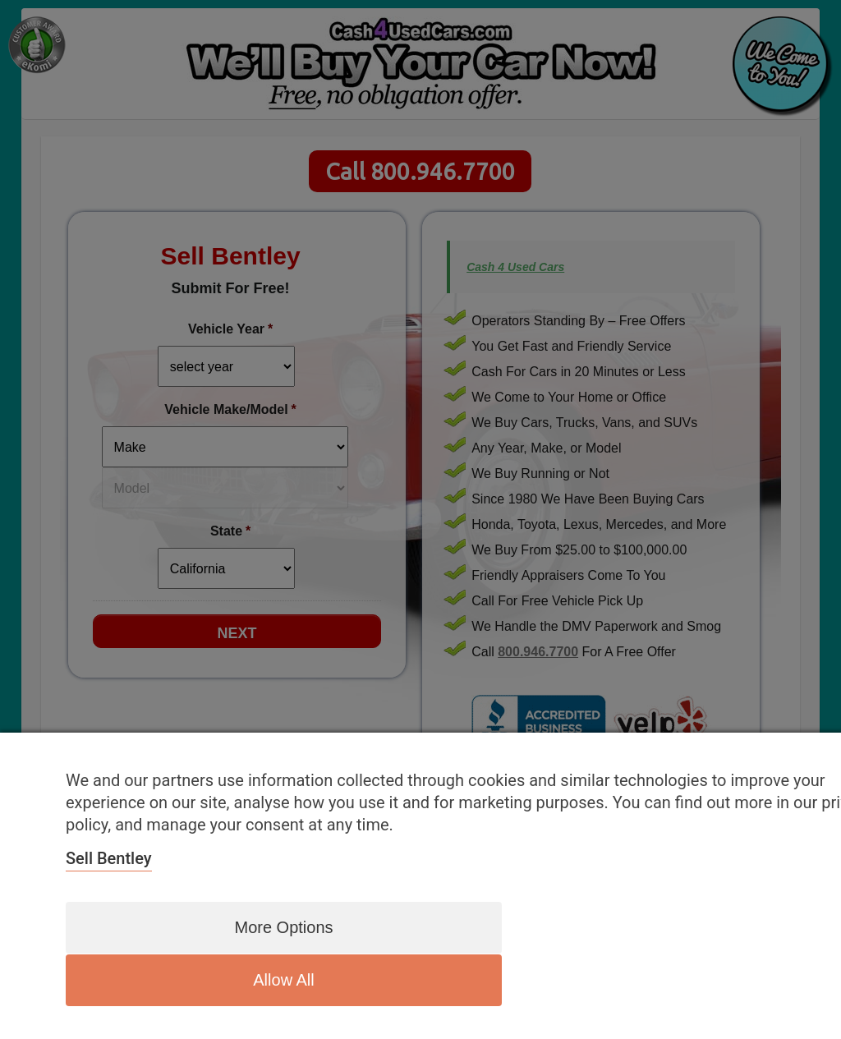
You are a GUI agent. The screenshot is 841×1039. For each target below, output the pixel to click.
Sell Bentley (109, 912)
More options (272, 980)
